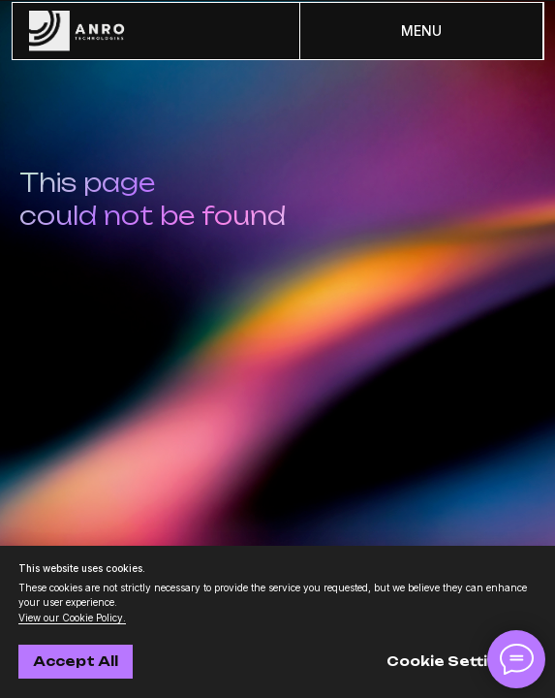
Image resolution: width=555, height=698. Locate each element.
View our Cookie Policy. (72, 617)
